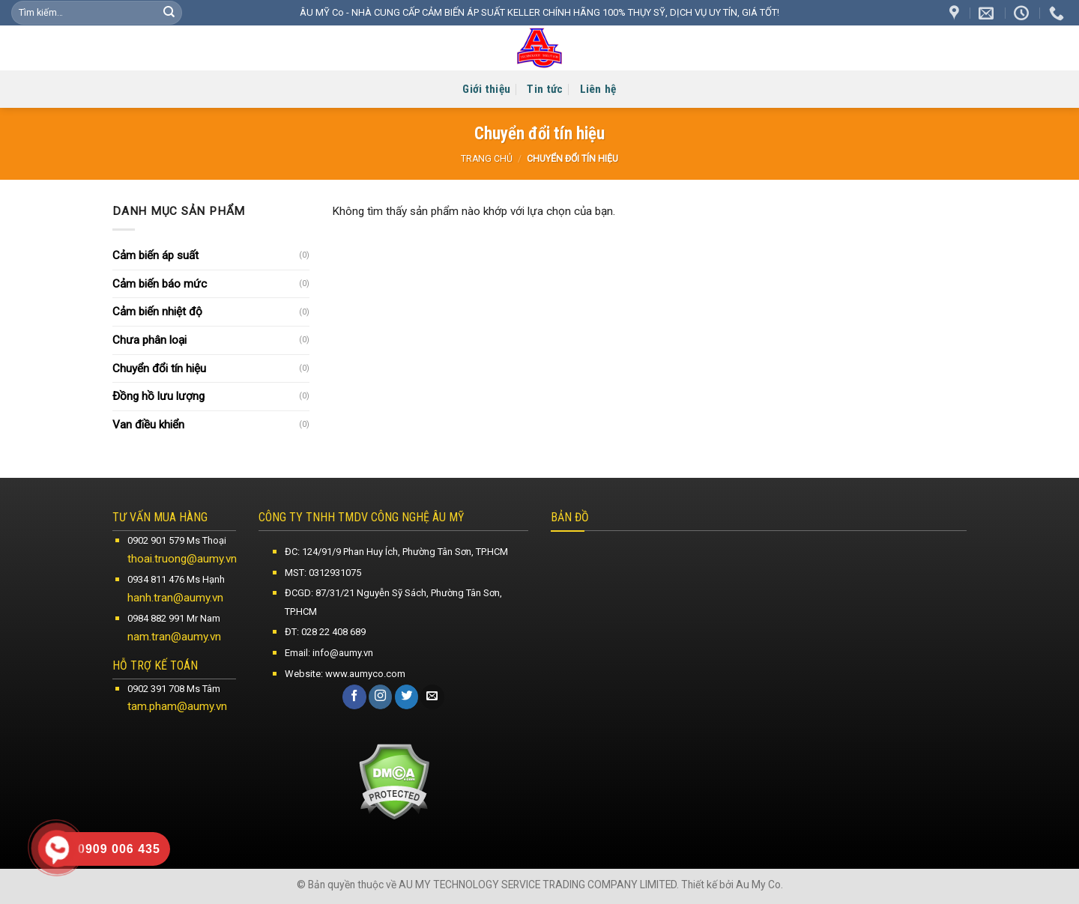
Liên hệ (598, 89)
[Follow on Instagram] (381, 697)
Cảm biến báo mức (159, 284)
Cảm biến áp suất (155, 255)
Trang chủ (487, 159)
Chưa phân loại (149, 340)
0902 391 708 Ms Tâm (173, 688)
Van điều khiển (148, 424)
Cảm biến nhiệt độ (157, 311)
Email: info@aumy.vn (329, 652)
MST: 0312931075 (323, 572)
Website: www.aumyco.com (345, 673)
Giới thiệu (486, 89)
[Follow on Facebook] (354, 697)
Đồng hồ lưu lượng (158, 396)
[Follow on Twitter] (407, 697)
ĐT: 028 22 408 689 (325, 631)
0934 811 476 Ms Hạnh (176, 579)
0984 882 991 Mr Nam (173, 618)
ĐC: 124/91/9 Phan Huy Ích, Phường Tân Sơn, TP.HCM (396, 551)
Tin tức (545, 89)
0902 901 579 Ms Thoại (176, 540)
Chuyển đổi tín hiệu (159, 368)
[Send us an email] (432, 697)
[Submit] (169, 13)
